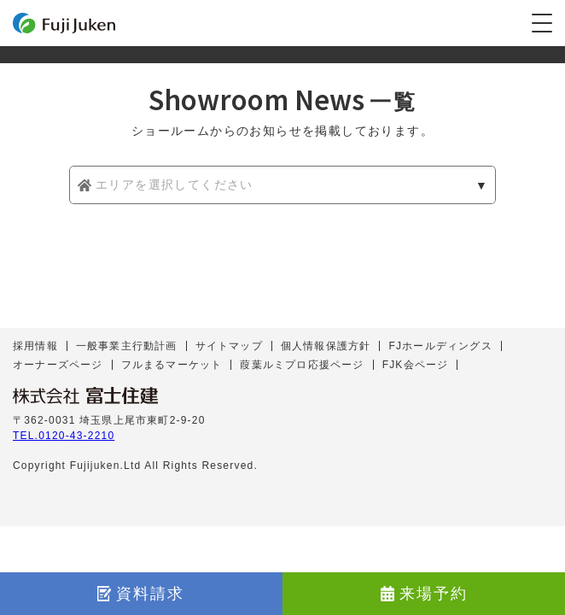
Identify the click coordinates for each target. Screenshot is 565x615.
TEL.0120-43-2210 (63, 436)
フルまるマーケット (172, 365)
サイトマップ (229, 346)
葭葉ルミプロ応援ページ (302, 365)
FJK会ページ (415, 365)
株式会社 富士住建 (85, 395)
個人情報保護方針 (326, 346)
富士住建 (64, 23)
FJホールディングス (440, 346)
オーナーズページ (58, 365)
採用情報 (35, 346)
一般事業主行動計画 (127, 346)
